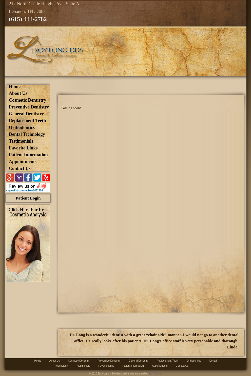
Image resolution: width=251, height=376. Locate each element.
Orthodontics (22, 127)
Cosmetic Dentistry (27, 100)
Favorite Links (23, 147)
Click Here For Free (27, 212)
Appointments (22, 161)
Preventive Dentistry (29, 106)
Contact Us (20, 168)
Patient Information (28, 154)
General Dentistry (26, 113)
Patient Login (28, 198)
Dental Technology (27, 134)
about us (18, 93)
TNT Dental (155, 373)
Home (15, 86)
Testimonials (21, 141)
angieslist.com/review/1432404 (24, 190)
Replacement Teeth (27, 120)
